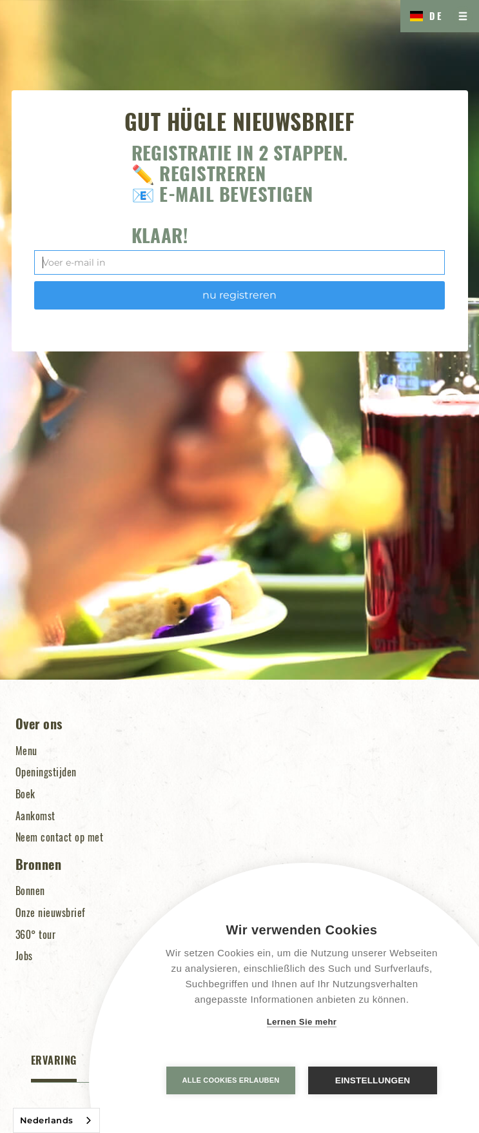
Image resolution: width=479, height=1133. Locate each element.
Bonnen (30, 890)
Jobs (24, 955)
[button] (423, 16)
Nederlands (46, 1120)
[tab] (54, 1067)
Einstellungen (373, 1080)
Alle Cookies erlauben (231, 1080)
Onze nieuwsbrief (50, 912)
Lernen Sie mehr (302, 1022)
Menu (26, 750)
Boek (25, 794)
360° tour (35, 934)
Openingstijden (46, 772)
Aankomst (35, 815)
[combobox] (56, 1120)
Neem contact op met (59, 837)
